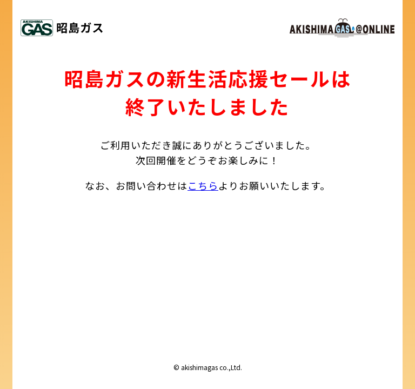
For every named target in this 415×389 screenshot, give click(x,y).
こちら (203, 185)
